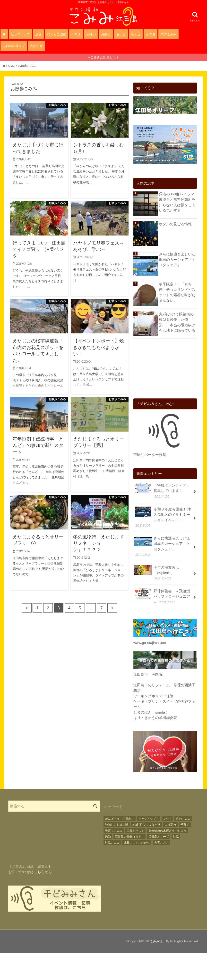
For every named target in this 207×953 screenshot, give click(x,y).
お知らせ (36, 46)
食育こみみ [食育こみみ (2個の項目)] (161, 842)
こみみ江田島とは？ (105, 57)
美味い (91, 34)
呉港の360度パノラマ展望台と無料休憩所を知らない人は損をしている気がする (177, 202)
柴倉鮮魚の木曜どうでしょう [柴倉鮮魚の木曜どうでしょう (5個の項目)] (167, 830)
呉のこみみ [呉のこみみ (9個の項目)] (183, 819)
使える (121, 34)
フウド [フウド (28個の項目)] (167, 819)
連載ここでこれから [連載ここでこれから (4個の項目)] (137, 842)
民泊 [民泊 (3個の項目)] (108, 836)
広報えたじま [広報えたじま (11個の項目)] (135, 830)
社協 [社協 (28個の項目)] (176, 836)
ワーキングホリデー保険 (153, 696)
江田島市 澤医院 (148, 674)
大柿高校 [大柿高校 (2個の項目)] (170, 824)
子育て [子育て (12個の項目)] (185, 824)
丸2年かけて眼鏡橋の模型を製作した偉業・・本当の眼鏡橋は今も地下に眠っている (177, 322)
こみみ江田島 (159, 941)
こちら (39, 872)
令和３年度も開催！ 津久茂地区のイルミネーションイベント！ (162, 517)
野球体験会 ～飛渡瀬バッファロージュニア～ (162, 596)
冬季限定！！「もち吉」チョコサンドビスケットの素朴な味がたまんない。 (177, 292)
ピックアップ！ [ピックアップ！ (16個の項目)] (148, 819)
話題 (38, 34)
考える (135, 34)
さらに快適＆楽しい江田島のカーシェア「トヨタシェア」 (177, 259)
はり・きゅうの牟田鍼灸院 (155, 718)
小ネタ (76, 34)
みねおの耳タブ (14, 46)
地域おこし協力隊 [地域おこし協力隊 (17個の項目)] (116, 824)
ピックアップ (20, 34)
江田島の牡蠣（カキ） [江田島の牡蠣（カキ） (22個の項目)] (129, 836)
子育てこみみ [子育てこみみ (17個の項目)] (113, 830)
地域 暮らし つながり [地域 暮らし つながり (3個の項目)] (146, 824)
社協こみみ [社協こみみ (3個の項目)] (112, 842)
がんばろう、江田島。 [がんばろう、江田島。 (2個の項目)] (119, 819)
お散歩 (106, 34)
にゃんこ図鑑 (56, 34)
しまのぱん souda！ (151, 712)
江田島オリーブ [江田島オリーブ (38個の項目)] (158, 836)
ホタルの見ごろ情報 (175, 224)
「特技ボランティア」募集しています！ (162, 491)
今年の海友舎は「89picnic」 (156, 573)
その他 (150, 34)
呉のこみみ (168, 34)
